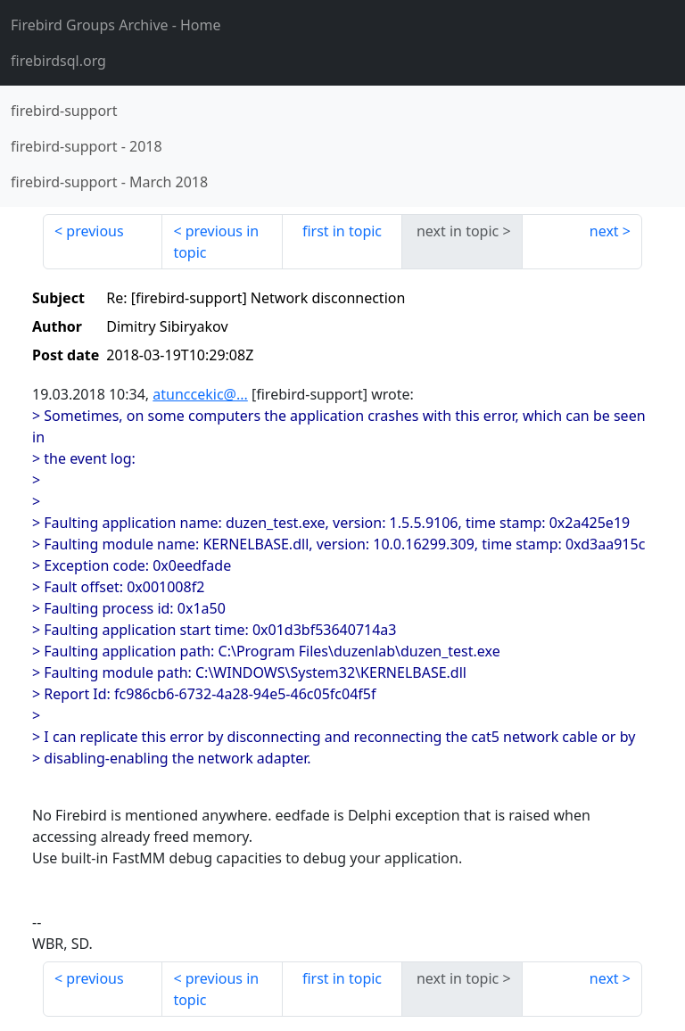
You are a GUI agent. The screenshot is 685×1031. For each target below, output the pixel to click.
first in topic (342, 231)
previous (94, 231)
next (604, 231)
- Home (116, 25)
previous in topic (216, 241)
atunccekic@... (200, 394)
